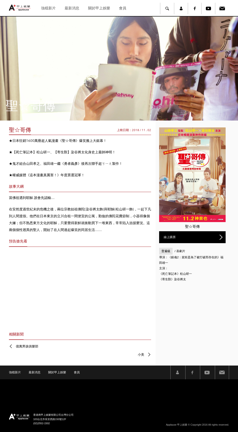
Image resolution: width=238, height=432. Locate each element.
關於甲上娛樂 (99, 8)
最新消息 (72, 8)
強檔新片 (48, 8)
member (181, 8)
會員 (122, 8)
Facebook (195, 8)
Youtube (208, 8)
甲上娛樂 (20, 8)
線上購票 (170, 237)
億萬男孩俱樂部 (27, 346)
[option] (119, 69)
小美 (141, 354)
